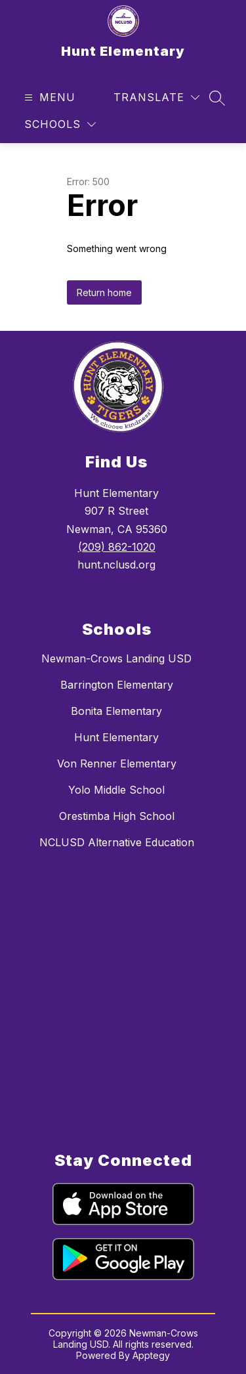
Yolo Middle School (116, 789)
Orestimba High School (116, 816)
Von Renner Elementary (116, 763)
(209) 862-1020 (116, 546)
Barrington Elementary (116, 684)
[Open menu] (48, 97)
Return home (104, 292)
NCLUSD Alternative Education (116, 842)
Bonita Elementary (116, 711)
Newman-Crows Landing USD (116, 658)
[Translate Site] (156, 97)
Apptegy (151, 1355)
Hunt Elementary (116, 737)
